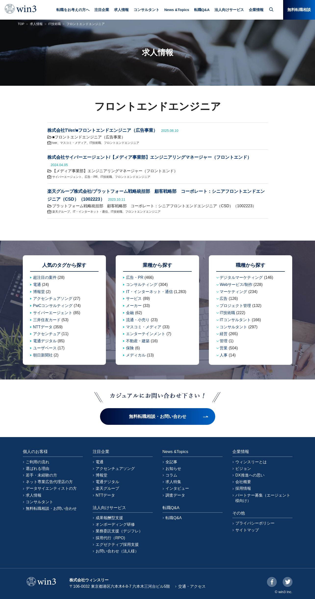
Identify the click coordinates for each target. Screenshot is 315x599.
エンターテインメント (145, 334)
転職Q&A (202, 10)
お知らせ (173, 468)
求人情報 (121, 10)
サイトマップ (247, 530)
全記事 (171, 462)
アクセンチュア (47, 334)
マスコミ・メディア (73, 143)
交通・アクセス (192, 586)
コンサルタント (146, 10)
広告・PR (91, 177)
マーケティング (233, 292)
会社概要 (243, 482)
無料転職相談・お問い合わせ (51, 508)
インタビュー (177, 488)
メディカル (136, 355)
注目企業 (101, 10)
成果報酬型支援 (109, 518)
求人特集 (173, 482)
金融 (130, 313)
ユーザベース (45, 348)
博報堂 (39, 292)
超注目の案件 (45, 277)
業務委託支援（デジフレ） (119, 531)
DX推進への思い (249, 475)
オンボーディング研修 (115, 524)
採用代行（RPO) (110, 538)
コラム (171, 475)
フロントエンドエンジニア (121, 143)
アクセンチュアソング (52, 298)
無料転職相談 (299, 10)
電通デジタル (45, 341)
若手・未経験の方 (41, 475)
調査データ (175, 495)
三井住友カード (47, 320)
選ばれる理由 (37, 468)
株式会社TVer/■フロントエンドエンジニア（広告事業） (102, 130)
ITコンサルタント (235, 320)
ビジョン (243, 468)
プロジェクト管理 (235, 306)
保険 (130, 348)
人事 (223, 355)
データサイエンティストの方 (51, 488)
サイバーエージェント (67, 177)
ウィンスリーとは (251, 462)
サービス (134, 298)
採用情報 (243, 488)
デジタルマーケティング (241, 277)
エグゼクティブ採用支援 (117, 544)
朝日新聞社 (43, 355)
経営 (223, 334)
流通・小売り (138, 320)
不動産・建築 (138, 341)
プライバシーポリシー (255, 523)
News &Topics (176, 10)
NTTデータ (42, 327)
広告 (223, 298)
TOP (21, 24)
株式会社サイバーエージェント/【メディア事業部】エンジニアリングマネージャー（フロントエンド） (149, 157)
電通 (37, 284)
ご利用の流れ (37, 462)
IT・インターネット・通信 (90, 211)
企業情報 (256, 10)
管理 (223, 341)
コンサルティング (141, 284)
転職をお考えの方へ (72, 10)
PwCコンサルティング (53, 306)
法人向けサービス (229, 10)
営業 (223, 348)
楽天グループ (61, 211)
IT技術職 (54, 24)
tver (54, 143)
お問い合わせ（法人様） (117, 551)
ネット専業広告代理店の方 (49, 482)
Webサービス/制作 (236, 284)
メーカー (134, 306)
